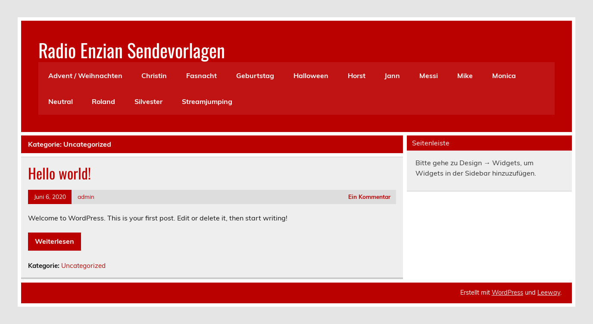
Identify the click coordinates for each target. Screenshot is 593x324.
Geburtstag (255, 75)
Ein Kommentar (369, 196)
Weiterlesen (54, 241)
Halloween (310, 75)
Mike (465, 75)
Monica (504, 75)
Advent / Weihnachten (85, 75)
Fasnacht (201, 75)
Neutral (60, 101)
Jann (392, 75)
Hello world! (59, 173)
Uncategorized (83, 265)
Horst (356, 75)
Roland (103, 101)
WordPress (507, 292)
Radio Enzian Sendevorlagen (131, 49)
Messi (428, 75)
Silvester (148, 101)
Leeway (548, 292)
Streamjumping (207, 101)
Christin (154, 75)
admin (86, 196)
